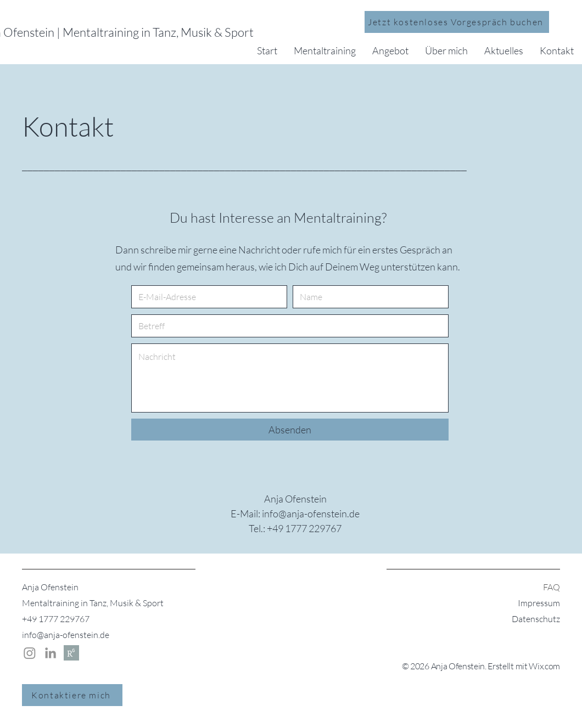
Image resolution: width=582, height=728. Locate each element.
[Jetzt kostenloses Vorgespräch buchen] (457, 22)
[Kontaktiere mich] (72, 695)
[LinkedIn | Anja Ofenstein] (50, 653)
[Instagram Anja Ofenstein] (29, 653)
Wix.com (544, 666)
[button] (325, 50)
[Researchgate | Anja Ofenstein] (71, 653)
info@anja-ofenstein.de (65, 634)
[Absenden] (290, 430)
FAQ (551, 587)
